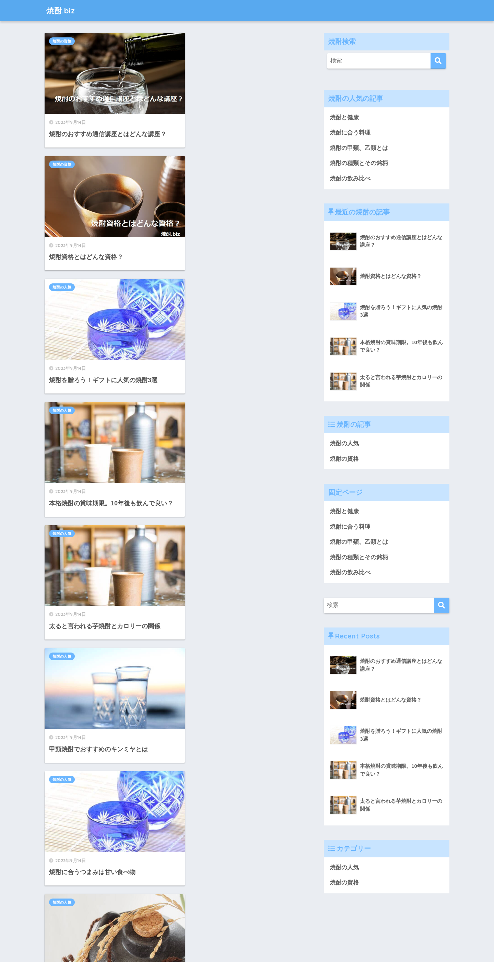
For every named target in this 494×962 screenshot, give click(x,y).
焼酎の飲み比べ (350, 178)
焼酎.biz (61, 10)
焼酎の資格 (61, 41)
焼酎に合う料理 (350, 132)
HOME (247, 932)
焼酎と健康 (344, 117)
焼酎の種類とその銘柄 (359, 163)
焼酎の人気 (61, 163)
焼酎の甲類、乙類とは (359, 148)
